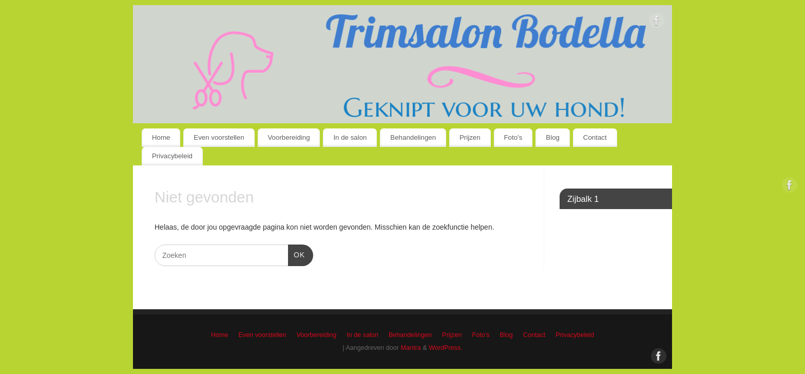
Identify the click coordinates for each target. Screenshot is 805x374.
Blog (553, 137)
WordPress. (446, 347)
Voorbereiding (288, 137)
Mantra (411, 347)
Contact (595, 137)
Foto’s (513, 137)
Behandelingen (413, 137)
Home (161, 137)
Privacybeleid (172, 156)
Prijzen (470, 137)
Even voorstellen (219, 137)
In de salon (350, 137)
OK (296, 254)
